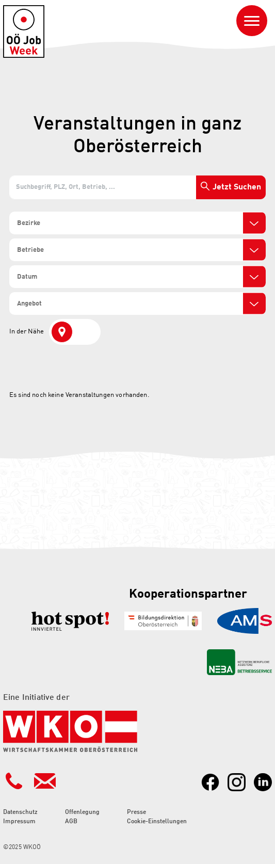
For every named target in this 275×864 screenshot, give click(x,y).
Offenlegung (82, 812)
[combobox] (137, 223)
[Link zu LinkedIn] (263, 782)
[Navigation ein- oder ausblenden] (251, 20)
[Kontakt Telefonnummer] (14, 781)
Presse (136, 812)
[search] (53, 223)
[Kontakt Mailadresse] (45, 781)
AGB (71, 822)
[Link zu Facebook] (210, 782)
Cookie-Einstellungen (157, 822)
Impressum (19, 822)
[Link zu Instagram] (237, 782)
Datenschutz (20, 812)
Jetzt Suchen (237, 187)
